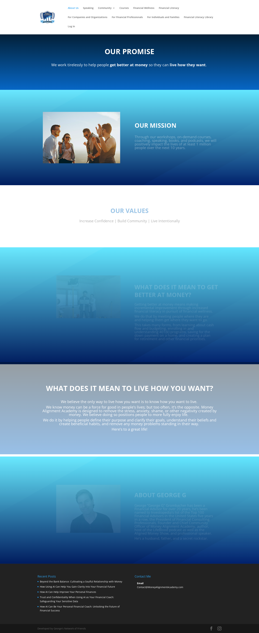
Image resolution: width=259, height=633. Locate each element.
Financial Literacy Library (198, 17)
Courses (124, 8)
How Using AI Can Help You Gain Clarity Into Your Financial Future (77, 586)
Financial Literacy (169, 8)
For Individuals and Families (163, 17)
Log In (71, 26)
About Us (73, 8)
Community (105, 8)
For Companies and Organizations (87, 17)
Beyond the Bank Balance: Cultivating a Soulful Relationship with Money (81, 581)
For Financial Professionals (127, 17)
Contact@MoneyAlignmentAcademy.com (160, 587)
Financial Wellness (143, 8)
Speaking (88, 8)
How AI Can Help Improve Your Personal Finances (68, 592)
